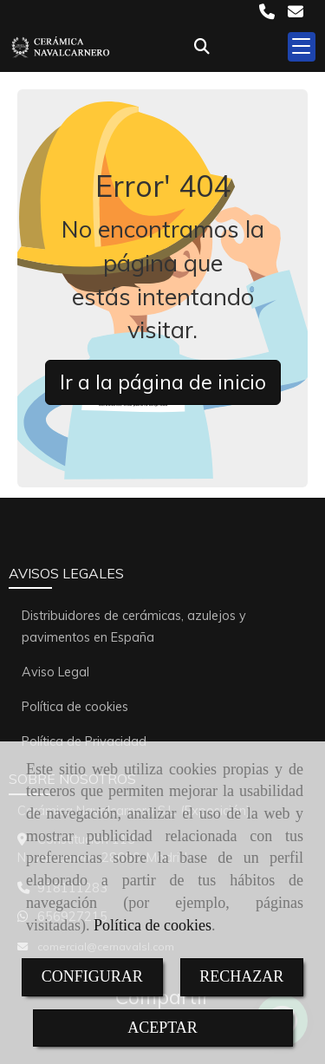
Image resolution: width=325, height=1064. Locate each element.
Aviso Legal (55, 672)
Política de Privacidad (84, 741)
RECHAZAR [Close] (241, 976)
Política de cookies (152, 925)
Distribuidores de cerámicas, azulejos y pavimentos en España (134, 626)
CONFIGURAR (92, 976)
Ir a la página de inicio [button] (163, 382)
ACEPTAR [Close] (162, 1027)
